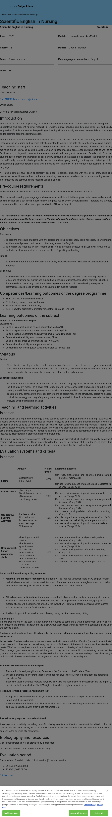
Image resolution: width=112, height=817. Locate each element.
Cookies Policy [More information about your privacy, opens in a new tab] (90, 807)
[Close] (107, 793)
